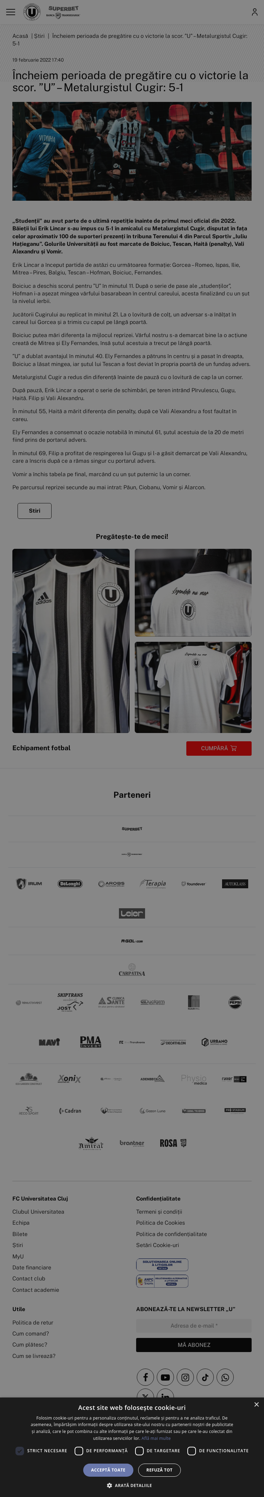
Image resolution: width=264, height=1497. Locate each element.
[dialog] (132, 1447)
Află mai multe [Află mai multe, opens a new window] (156, 1438)
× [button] (256, 1404)
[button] (132, 1485)
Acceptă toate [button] (108, 1470)
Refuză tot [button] (159, 1470)
